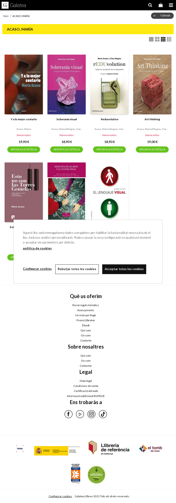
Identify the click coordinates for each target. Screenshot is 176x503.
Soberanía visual (66, 119)
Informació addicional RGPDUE (86, 396)
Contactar (86, 365)
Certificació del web (86, 391)
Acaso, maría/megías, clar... (66, 129)
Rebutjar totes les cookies (77, 269)
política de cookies (37, 248)
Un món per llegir (85, 315)
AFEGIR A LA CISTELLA (24, 149)
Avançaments (85, 310)
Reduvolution (109, 119)
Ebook (86, 325)
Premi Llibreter (86, 320)
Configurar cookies (60, 496)
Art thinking (152, 119)
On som (86, 335)
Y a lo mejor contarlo (24, 119)
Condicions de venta (85, 386)
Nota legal (86, 381)
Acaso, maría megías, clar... (109, 129)
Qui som (85, 330)
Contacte (85, 340)
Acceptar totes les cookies (124, 269)
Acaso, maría (23, 129)
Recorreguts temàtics (85, 305)
